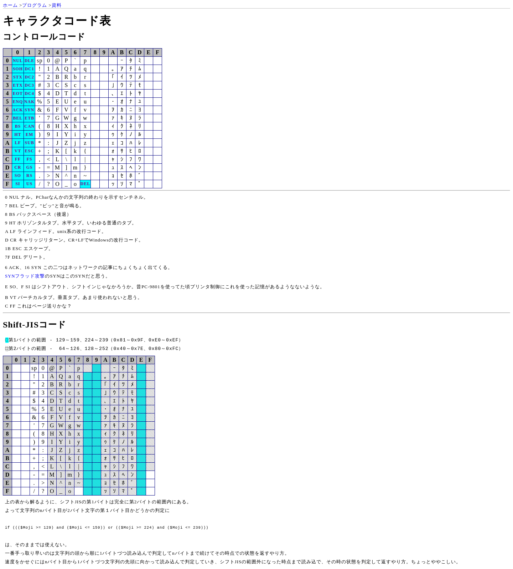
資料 (57, 5)
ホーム (10, 5)
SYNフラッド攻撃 (25, 276)
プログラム (34, 5)
